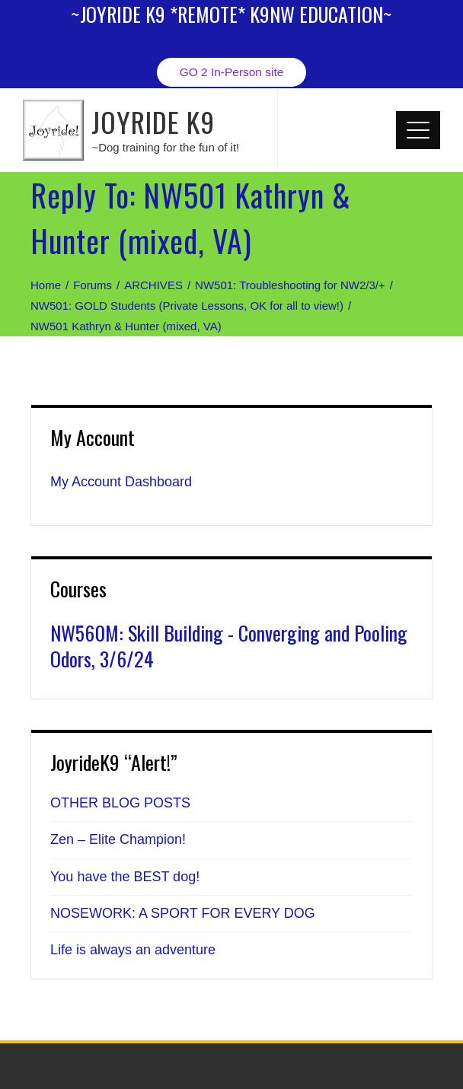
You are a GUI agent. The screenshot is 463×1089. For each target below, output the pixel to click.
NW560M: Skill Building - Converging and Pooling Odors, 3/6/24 (228, 645)
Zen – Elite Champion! (118, 839)
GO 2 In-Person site (232, 71)
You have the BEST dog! (125, 876)
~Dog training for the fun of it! (165, 147)
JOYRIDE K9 (153, 121)
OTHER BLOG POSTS (120, 802)
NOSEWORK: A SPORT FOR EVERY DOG (182, 913)
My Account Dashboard (121, 481)
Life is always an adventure (133, 949)
